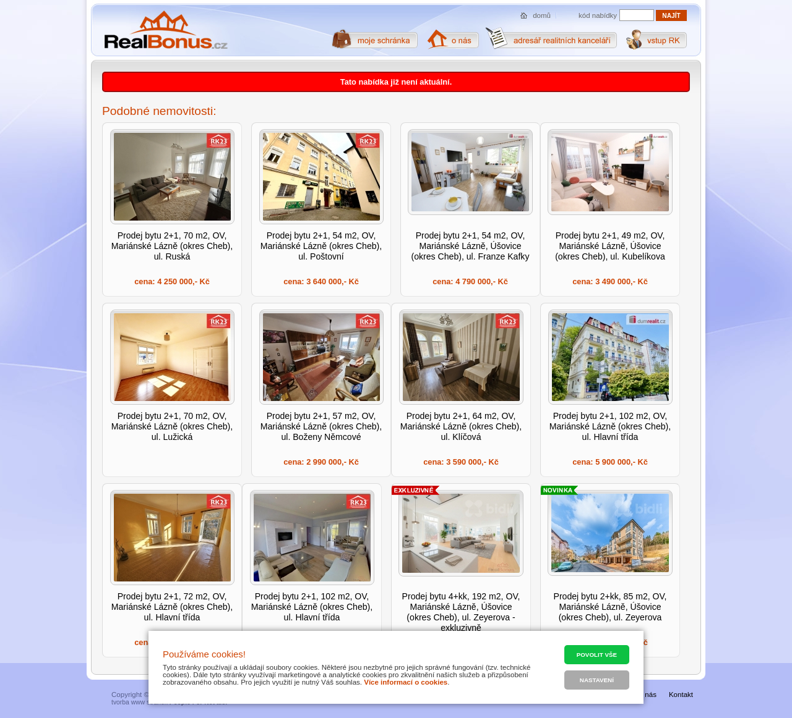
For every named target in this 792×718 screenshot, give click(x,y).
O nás (646, 694)
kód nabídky (598, 15)
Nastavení (597, 680)
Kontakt (681, 694)
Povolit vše (597, 654)
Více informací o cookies (405, 682)
